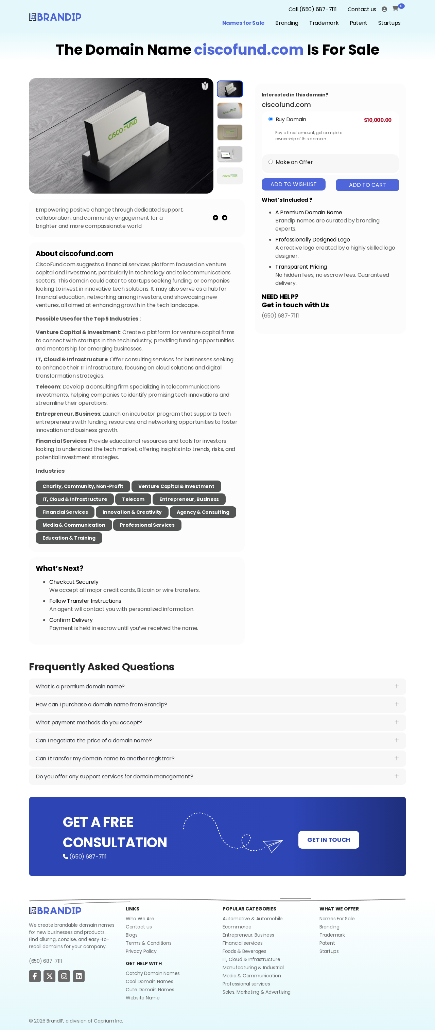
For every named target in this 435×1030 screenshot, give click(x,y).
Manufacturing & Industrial (253, 967)
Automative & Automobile (253, 918)
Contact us (362, 9)
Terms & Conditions (148, 943)
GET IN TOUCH (328, 839)
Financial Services (65, 512)
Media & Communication (73, 525)
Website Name (143, 997)
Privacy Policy (141, 951)
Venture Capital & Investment (176, 486)
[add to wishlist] (205, 86)
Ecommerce (237, 926)
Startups (389, 23)
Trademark (324, 23)
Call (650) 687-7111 (313, 9)
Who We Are (140, 918)
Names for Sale (243, 23)
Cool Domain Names (149, 981)
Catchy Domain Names (153, 973)
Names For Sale (336, 918)
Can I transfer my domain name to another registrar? (217, 759)
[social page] (35, 976)
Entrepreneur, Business (189, 499)
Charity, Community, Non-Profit (82, 486)
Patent (358, 23)
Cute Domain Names (150, 989)
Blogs (132, 935)
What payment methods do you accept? (217, 723)
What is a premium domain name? (217, 687)
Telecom (133, 499)
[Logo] (55, 16)
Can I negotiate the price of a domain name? (217, 741)
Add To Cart (367, 185)
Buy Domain (291, 119)
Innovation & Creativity (132, 512)
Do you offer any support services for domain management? (217, 777)
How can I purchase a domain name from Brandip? (217, 705)
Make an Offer (294, 162)
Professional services (246, 983)
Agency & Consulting (203, 512)
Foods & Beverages (244, 951)
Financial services (242, 943)
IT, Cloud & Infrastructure (74, 499)
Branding (286, 23)
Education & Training (68, 538)
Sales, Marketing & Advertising (257, 992)
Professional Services (147, 525)
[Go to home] (55, 910)
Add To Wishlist (294, 184)
